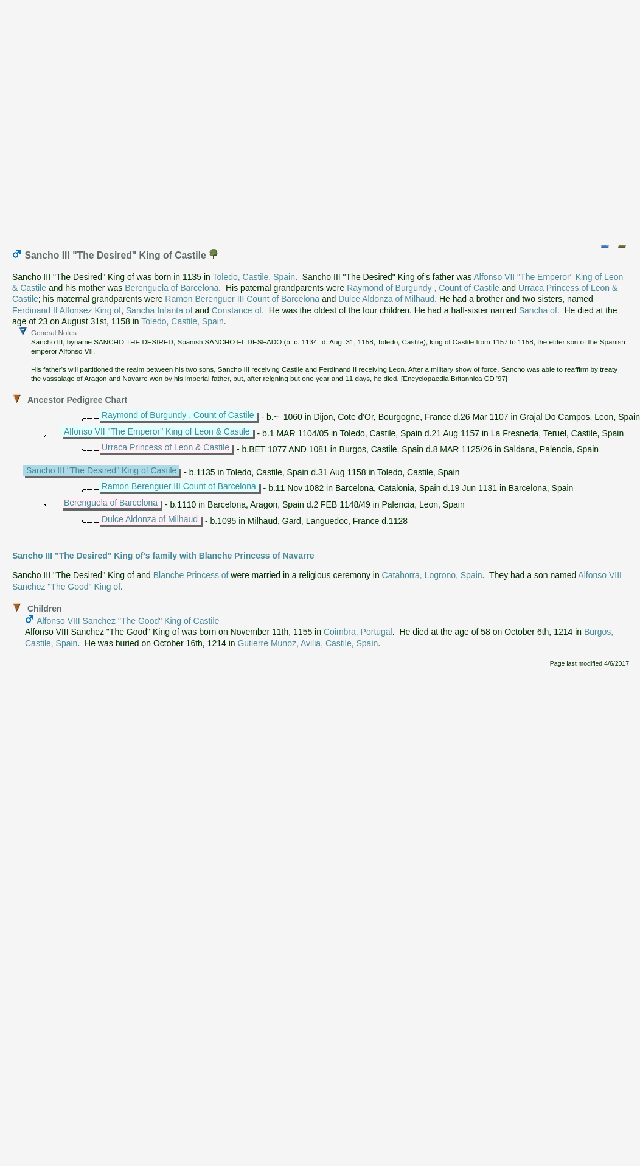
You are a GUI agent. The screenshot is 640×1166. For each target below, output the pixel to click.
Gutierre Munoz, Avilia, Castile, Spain (307, 643)
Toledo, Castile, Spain (254, 277)
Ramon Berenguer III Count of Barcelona (242, 299)
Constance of (237, 310)
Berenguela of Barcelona (171, 288)
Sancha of (538, 310)
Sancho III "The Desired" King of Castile (101, 470)
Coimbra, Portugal (358, 632)
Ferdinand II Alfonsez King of (66, 310)
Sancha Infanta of (159, 310)
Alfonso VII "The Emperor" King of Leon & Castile (157, 431)
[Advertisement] (318, 119)
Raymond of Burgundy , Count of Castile (423, 288)
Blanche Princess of (191, 575)
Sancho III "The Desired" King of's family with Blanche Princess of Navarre (163, 555)
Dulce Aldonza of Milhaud (386, 299)
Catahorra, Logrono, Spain (432, 575)
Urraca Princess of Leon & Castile (165, 447)
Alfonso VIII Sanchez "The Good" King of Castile (128, 621)
